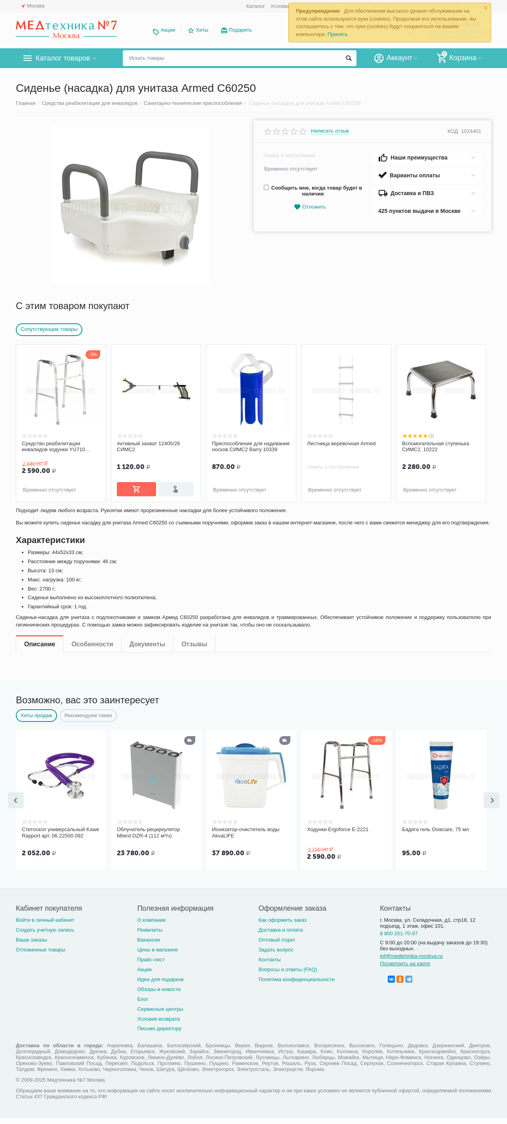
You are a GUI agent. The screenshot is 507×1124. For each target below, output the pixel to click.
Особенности (92, 516)
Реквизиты (149, 936)
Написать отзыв (330, 131)
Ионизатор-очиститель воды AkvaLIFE (246, 839)
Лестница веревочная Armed (341, 443)
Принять (338, 34)
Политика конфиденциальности (297, 985)
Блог (142, 1005)
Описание (39, 516)
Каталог (255, 6)
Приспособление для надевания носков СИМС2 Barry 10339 (251, 446)
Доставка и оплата (281, 936)
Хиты (202, 30)
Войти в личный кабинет (45, 926)
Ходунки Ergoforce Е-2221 (337, 836)
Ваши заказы (31, 946)
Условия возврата (158, 1024)
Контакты (270, 965)
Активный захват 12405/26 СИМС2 (148, 446)
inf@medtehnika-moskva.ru (411, 962)
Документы (147, 516)
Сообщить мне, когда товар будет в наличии (313, 191)
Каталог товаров (63, 58)
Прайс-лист (150, 965)
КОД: (453, 131)
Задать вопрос (276, 956)
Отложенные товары (40, 956)
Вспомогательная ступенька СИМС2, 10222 (435, 446)
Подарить (240, 30)
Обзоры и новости (159, 995)
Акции (168, 30)
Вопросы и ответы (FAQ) (288, 975)
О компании (151, 926)
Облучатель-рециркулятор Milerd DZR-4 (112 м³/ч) (148, 839)
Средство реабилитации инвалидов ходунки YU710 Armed (53, 446)
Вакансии (148, 946)
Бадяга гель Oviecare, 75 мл (435, 836)
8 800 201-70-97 (399, 939)
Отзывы (194, 516)
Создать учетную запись (45, 936)
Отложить (310, 207)
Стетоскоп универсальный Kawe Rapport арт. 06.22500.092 (60, 839)
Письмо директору (159, 1034)
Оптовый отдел (277, 946)
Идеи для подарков (160, 985)
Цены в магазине (157, 956)
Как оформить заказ (283, 926)
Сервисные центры (160, 1015)
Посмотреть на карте (405, 969)
